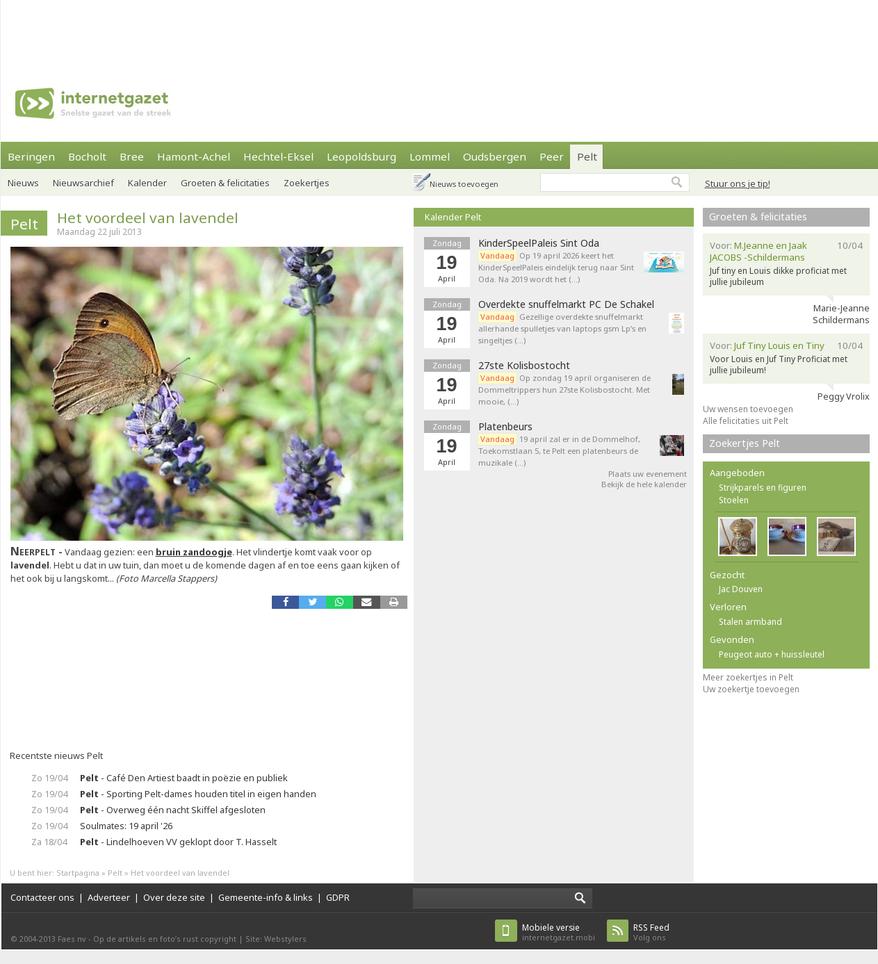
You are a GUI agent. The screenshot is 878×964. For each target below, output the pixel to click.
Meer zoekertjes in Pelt (748, 677)
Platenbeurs (505, 426)
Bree (132, 156)
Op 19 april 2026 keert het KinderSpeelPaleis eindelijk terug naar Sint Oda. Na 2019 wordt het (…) (556, 267)
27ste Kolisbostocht (524, 365)
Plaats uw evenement (647, 473)
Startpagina (77, 872)
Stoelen (734, 500)
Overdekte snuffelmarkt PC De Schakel (566, 304)
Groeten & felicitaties (225, 183)
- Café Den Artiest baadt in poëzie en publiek (184, 777)
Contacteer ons (42, 897)
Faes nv (72, 938)
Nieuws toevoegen (464, 184)
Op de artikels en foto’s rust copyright (164, 938)
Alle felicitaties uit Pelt (745, 421)
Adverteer (109, 897)
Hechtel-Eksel (278, 156)
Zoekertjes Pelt (744, 443)
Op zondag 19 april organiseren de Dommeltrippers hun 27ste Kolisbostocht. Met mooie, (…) (564, 390)
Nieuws (23, 183)
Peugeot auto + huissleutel (771, 654)
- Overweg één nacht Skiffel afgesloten (173, 809)
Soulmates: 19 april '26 (126, 825)
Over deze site (174, 897)
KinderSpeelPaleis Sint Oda (538, 243)
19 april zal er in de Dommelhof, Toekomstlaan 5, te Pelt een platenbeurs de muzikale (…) (559, 451)
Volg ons (651, 932)
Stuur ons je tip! (737, 183)
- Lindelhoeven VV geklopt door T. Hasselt (178, 841)
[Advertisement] (439, 31)
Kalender (147, 183)
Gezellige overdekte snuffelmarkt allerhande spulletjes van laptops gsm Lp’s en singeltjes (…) (562, 328)
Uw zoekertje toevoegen (751, 689)
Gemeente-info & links (265, 897)
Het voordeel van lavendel (147, 217)
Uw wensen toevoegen (748, 409)
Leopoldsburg (361, 156)
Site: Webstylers (276, 938)
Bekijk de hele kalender (644, 484)
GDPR (338, 897)
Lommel (429, 156)
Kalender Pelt (453, 217)
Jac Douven (741, 589)
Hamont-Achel (193, 156)
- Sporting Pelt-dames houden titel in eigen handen (198, 793)
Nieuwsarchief (83, 183)
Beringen (31, 156)
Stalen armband (750, 622)
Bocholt (87, 156)
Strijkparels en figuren (762, 487)
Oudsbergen (494, 156)
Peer (551, 156)
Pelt (587, 156)
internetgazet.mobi (558, 932)
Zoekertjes (307, 183)
